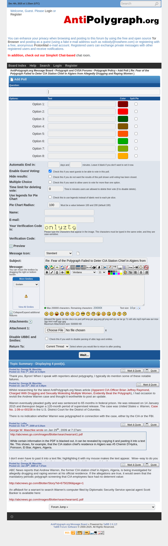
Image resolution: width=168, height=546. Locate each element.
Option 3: (38, 119)
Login (48, 11)
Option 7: (38, 148)
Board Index (17, 65)
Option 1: (38, 104)
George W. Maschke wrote (26, 430)
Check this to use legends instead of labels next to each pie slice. (84, 197)
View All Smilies (26, 307)
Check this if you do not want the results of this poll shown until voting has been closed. (95, 177)
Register (16, 14)
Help (33, 65)
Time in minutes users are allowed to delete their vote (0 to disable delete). (100, 189)
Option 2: (38, 111)
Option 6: (38, 141)
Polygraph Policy (104, 70)
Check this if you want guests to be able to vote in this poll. (81, 172)
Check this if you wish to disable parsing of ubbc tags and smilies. (81, 339)
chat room (83, 55)
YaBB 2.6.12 (110, 524)
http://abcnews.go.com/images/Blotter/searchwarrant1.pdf (46, 434)
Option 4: (38, 126)
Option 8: (38, 156)
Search (45, 65)
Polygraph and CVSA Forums (73, 70)
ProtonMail (41, 45)
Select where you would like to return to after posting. (95, 346)
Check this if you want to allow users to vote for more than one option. (86, 182)
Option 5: (38, 133)
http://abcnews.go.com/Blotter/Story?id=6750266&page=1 (46, 483)
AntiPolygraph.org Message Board (31, 70)
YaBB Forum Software (65, 527)
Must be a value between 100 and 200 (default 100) (86, 205)
